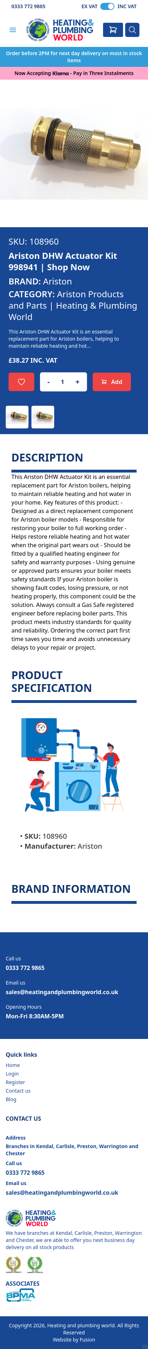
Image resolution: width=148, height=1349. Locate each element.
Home (13, 1065)
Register (15, 1082)
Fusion (87, 1339)
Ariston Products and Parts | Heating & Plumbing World (73, 305)
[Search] (132, 30)
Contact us (18, 1090)
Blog (11, 1099)
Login (12, 1073)
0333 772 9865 (28, 6)
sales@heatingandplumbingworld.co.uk (62, 992)
